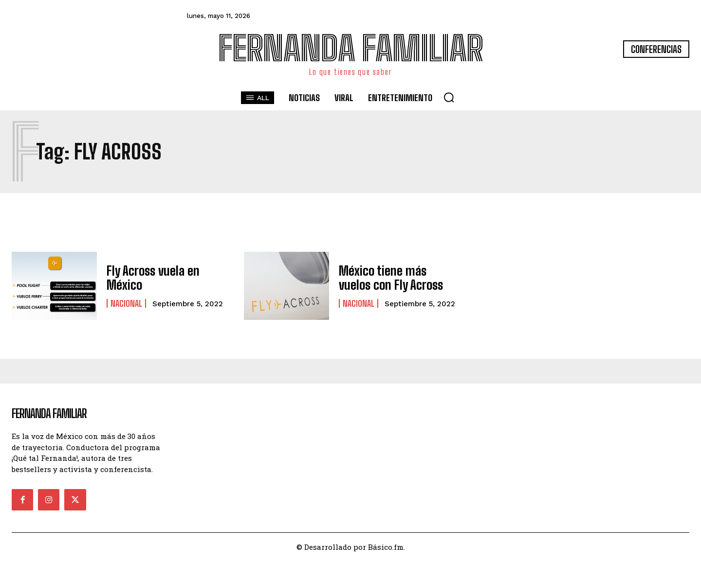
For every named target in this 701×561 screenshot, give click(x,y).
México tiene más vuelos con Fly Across (395, 277)
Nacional (126, 302)
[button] (449, 97)
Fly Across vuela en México (150, 277)
